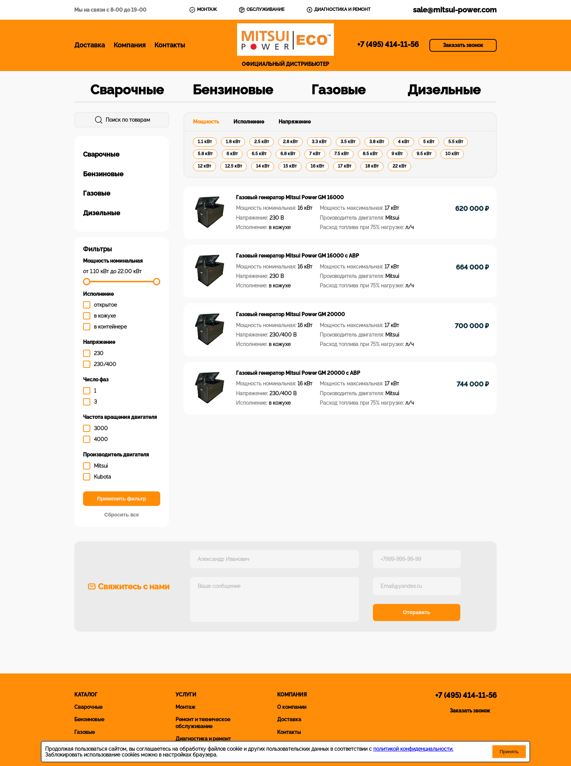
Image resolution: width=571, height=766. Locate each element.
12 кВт (204, 166)
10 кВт (452, 153)
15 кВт (290, 166)
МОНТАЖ (203, 10)
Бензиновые (233, 89)
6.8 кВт (287, 153)
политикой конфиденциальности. (413, 749)
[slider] (86, 281)
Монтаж (186, 707)
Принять (509, 751)
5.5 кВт (455, 141)
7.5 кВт (341, 153)
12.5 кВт (233, 166)
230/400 (105, 364)
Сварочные (127, 89)
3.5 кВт (347, 141)
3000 (101, 428)
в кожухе (105, 316)
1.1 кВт (205, 141)
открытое (105, 305)
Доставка (89, 45)
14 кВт (262, 166)
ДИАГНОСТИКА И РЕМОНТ (338, 10)
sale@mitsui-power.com (455, 9)
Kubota (102, 477)
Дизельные (444, 89)
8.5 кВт (370, 153)
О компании (291, 707)
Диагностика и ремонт (203, 739)
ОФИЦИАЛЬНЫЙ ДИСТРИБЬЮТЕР (285, 45)
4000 (101, 439)
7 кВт (314, 153)
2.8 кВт (290, 141)
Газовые (338, 89)
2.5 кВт (261, 141)
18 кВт (372, 166)
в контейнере (110, 327)
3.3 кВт (319, 141)
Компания (130, 45)
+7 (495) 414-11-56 (388, 44)
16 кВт (317, 166)
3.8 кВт (376, 141)
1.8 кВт (233, 141)
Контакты (169, 45)
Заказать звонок (463, 45)
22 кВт (399, 166)
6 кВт (232, 153)
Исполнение (248, 122)
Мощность (206, 122)
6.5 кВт (259, 153)
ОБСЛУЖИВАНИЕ (261, 10)
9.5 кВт (424, 153)
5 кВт (428, 141)
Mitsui (101, 466)
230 (98, 353)
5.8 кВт (205, 153)
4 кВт (403, 141)
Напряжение (295, 122)
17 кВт (344, 166)
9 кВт (397, 153)
